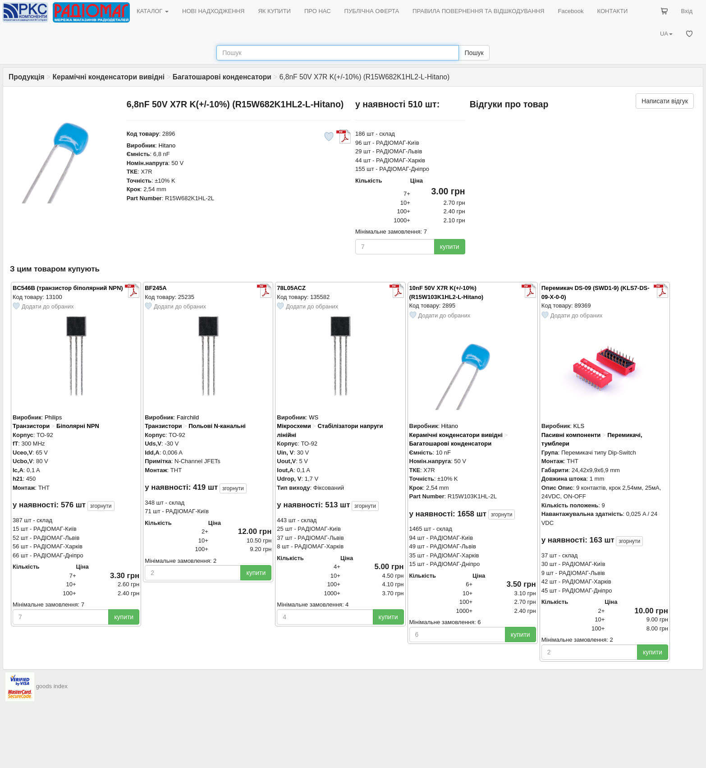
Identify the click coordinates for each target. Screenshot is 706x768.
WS (313, 417)
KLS (579, 426)
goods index (52, 686)
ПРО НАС (317, 11)
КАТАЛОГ (153, 11)
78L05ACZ (291, 288)
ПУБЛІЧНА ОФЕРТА (371, 11)
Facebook (570, 11)
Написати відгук (665, 101)
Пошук (473, 52)
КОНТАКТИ (612, 11)
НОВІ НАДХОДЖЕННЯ (213, 11)
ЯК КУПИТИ (274, 11)
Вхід (687, 11)
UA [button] (666, 33)
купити (449, 246)
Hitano (167, 145)
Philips (53, 417)
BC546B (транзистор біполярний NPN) (68, 288)
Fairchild (188, 417)
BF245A (155, 288)
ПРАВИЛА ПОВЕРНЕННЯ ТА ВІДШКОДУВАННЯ (478, 11)
